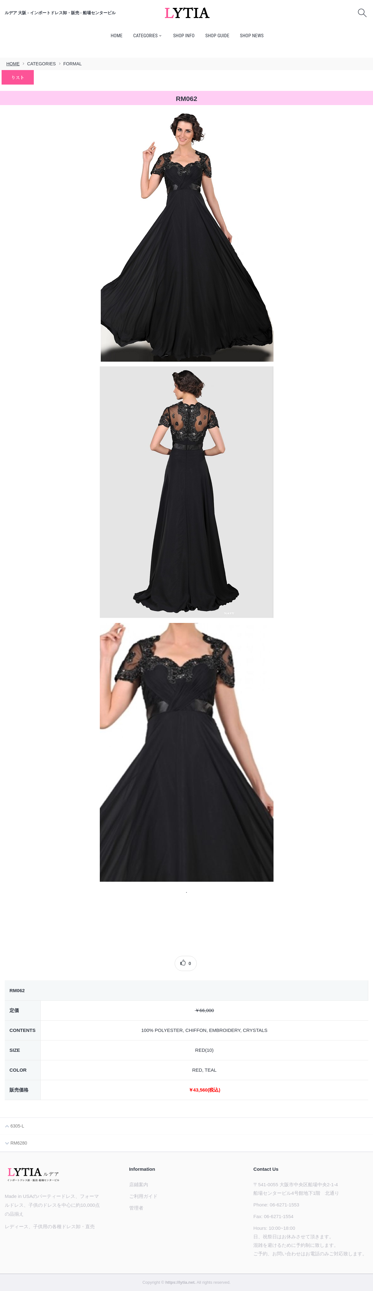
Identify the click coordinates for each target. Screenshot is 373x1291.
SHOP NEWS (252, 35)
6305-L (14, 1125)
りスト (17, 77)
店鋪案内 (138, 1184)
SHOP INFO (184, 35)
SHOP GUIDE (217, 35)
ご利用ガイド (143, 1196)
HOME (117, 35)
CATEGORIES (145, 35)
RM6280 (16, 1143)
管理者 (136, 1208)
